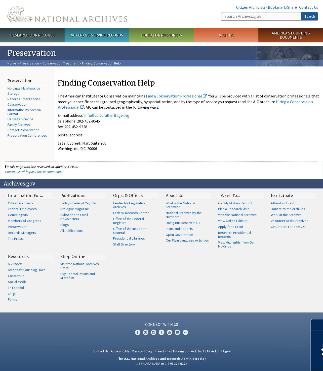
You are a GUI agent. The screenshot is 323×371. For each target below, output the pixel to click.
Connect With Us (161, 324)
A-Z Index (15, 264)
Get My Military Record (235, 203)
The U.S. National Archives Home (67, 14)
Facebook (138, 332)
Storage (13, 93)
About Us (174, 195)
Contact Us (308, 7)
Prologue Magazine (74, 209)
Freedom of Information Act (175, 351)
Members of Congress (24, 220)
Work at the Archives (286, 215)
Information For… (25, 195)
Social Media (17, 281)
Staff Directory (124, 244)
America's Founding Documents (291, 35)
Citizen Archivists (251, 7)
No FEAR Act (207, 351)
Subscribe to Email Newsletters (74, 217)
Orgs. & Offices (128, 195)
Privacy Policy (142, 351)
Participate (282, 195)
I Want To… (229, 195)
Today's (78, 203)
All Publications (71, 230)
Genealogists (18, 215)
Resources (18, 256)
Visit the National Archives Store (79, 266)
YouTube (169, 332)
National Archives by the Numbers (184, 215)
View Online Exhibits (232, 220)
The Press (15, 238)
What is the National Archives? (180, 205)
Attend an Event (282, 203)
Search (309, 16)
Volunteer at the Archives (289, 220)
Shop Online (72, 256)
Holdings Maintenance (23, 88)
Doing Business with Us (183, 222)
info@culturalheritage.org (106, 115)
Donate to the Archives (288, 209)
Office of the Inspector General (130, 230)
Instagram (154, 332)
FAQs (12, 293)
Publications (72, 195)
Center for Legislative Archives (129, 205)
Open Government (179, 234)
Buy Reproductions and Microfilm (77, 276)
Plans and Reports (179, 228)
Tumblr (161, 332)
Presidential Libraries (129, 238)
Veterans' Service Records (97, 34)
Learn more (278, 362)
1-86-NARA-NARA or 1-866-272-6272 (161, 363)
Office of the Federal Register (128, 220)
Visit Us (226, 34)
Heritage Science (20, 119)
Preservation (29, 63)
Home (11, 63)
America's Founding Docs (26, 270)
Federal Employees (22, 209)
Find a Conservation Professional (176, 95)
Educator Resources (161, 34)
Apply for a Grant (230, 226)
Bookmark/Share (282, 7)
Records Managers (22, 232)
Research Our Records (32, 34)
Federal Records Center (131, 213)
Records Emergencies (23, 99)
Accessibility (120, 351)
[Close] (317, 325)
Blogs (64, 224)
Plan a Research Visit (233, 209)
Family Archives (19, 124)
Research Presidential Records (234, 234)
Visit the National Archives (237, 215)
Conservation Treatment (60, 63)
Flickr (185, 332)
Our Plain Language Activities (187, 240)
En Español (16, 287)
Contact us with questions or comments (33, 171)
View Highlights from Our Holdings (236, 244)
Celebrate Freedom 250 (288, 226)
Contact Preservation (23, 130)
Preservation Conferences (27, 135)
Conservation (17, 104)
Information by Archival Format (24, 112)
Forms (12, 299)
